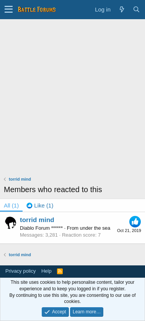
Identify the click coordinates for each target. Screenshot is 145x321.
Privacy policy (20, 271)
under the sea (95, 228)
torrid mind (37, 220)
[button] (9, 9)
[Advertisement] (72, 95)
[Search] (136, 9)
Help (46, 271)
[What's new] (121, 9)
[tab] (40, 205)
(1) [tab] (11, 205)
